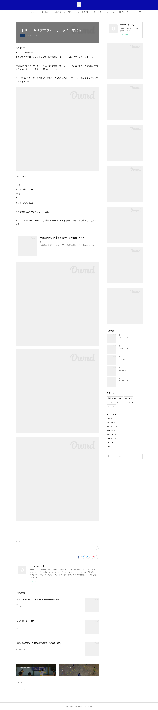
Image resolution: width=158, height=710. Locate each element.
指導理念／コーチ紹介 (63, 12)
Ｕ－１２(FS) (83, 12)
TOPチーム (124, 12)
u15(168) (18, 541)
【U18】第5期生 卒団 (126, 378)
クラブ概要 (44, 12)
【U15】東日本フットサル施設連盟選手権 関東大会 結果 (38, 643)
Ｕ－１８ (110, 12)
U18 (128, 398)
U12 (111, 406)
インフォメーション (116, 402)
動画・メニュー (114, 398)
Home (32, 12)
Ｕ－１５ (98, 12)
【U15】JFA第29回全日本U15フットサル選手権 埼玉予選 (37, 599)
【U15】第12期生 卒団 (25, 621)
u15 (23, 35)
